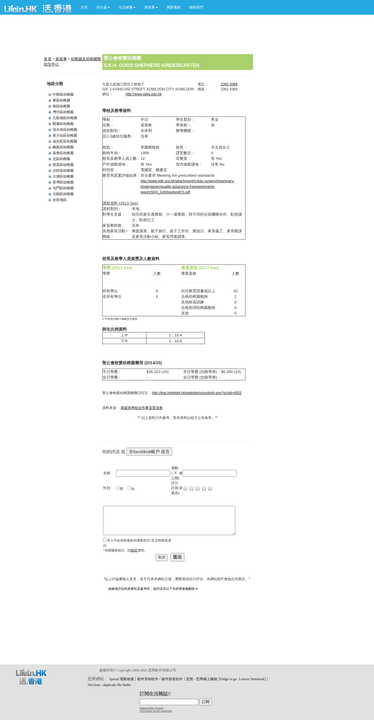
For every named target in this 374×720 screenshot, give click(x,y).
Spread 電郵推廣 (121, 679)
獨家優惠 (174, 7)
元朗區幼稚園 (63, 194)
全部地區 (60, 200)
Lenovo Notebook (251, 679)
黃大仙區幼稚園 (65, 135)
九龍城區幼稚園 (65, 118)
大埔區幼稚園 (63, 176)
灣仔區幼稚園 (63, 112)
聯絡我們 (196, 7)
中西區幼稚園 (63, 94)
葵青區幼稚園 (63, 153)
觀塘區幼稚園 (63, 124)
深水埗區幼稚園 (65, 130)
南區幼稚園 (61, 106)
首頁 (84, 7)
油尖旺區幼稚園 (65, 141)
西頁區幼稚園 (63, 165)
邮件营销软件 (147, 679)
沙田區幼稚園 (63, 171)
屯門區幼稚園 (63, 188)
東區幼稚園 (61, 100)
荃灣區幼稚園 (63, 182)
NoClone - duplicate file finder (109, 685)
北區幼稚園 (61, 159)
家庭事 (61, 59)
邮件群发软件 (172, 679)
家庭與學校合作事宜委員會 (142, 408)
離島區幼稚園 (63, 147)
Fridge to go (228, 679)
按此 (134, 550)
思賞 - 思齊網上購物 (201, 679)
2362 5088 (229, 84)
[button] (103, 7)
